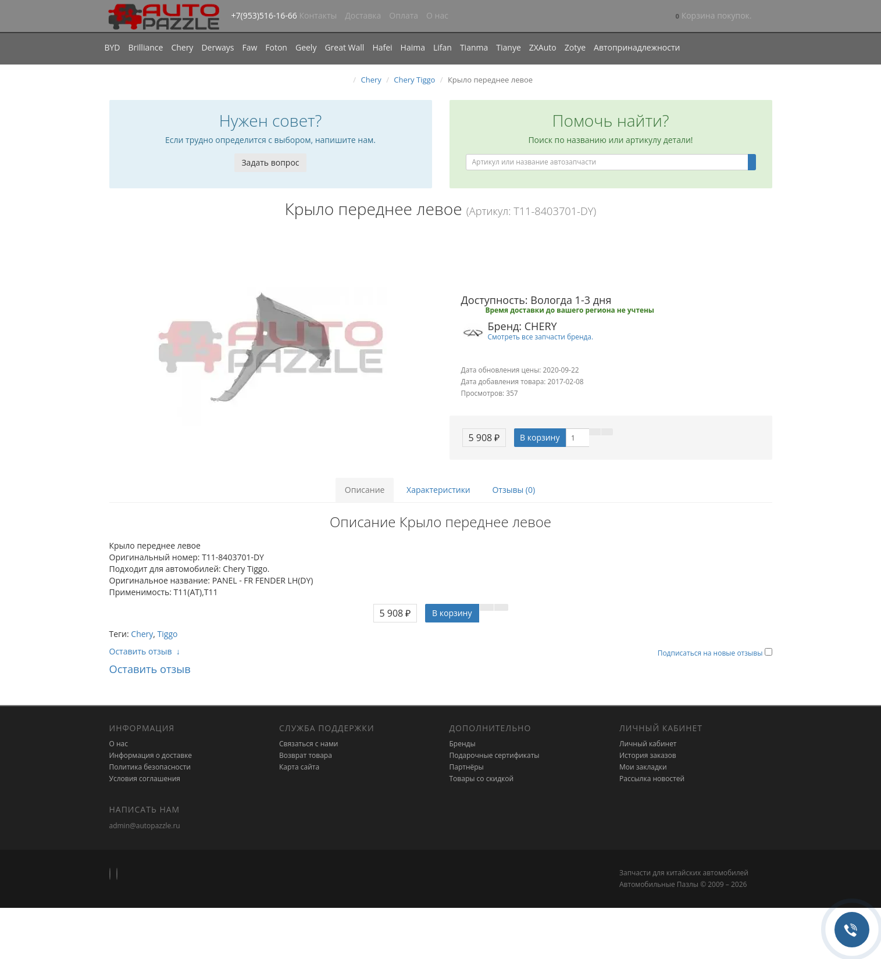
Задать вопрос (270, 162)
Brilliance (146, 47)
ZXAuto (543, 47)
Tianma (474, 47)
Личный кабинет (648, 744)
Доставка (363, 15)
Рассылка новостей (651, 778)
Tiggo (168, 633)
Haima (413, 47)
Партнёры (467, 767)
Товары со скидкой (482, 778)
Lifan (442, 47)
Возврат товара (305, 755)
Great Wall (344, 47)
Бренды (463, 744)
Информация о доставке (150, 755)
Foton (276, 47)
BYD (112, 47)
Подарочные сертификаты (495, 755)
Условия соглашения (144, 778)
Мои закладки (643, 767)
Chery (182, 47)
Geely (305, 47)
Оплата (403, 15)
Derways (217, 47)
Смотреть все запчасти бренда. (541, 336)
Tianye (508, 47)
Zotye (575, 47)
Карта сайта (299, 767)
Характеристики (438, 489)
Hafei (382, 47)
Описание (365, 489)
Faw (249, 47)
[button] (714, 16)
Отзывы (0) (513, 489)
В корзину (539, 437)
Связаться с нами (308, 744)
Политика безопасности (150, 767)
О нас (437, 15)
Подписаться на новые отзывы (711, 653)
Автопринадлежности (637, 47)
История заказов (647, 755)
